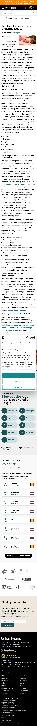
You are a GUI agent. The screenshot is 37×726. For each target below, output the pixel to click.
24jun (4, 511)
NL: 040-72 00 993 (10, 652)
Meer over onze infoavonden (18, 556)
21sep (5, 538)
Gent (6, 425)
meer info (26, 3)
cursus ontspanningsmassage (13, 184)
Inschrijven (8, 625)
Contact (4, 693)
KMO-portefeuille (7, 680)
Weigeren (18, 387)
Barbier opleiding (7, 713)
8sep (5, 520)
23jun (4, 502)
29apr (5, 484)
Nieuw (3, 718)
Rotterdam (26, 432)
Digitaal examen (7, 688)
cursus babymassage (17, 325)
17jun (4, 493)
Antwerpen (26, 411)
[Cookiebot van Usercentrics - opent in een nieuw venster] (26, 337)
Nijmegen (8, 432)
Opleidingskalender (8, 720)
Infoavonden (6, 673)
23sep (5, 546)
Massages (16, 33)
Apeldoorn (8, 418)
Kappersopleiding (7, 703)
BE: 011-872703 (9, 650)
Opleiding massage (8, 700)
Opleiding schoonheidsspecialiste (13, 710)
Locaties (4, 678)
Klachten (4, 686)
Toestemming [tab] (7, 343)
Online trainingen (7, 715)
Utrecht (7, 440)
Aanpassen (18, 381)
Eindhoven (26, 418)
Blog (3, 675)
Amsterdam (9, 411)
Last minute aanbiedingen (11, 723)
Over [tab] (30, 343)
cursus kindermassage (17, 310)
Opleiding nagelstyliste (9, 705)
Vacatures (5, 691)
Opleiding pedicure (8, 708)
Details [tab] (18, 343)
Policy (3, 683)
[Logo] (18, 7)
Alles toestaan (19, 376)
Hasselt (25, 425)
